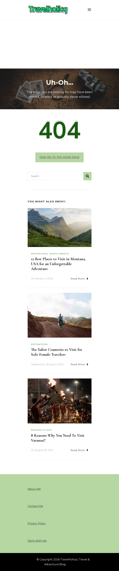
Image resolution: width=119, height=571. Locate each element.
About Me (34, 489)
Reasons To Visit (41, 430)
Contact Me (35, 506)
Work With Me (37, 540)
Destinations (39, 253)
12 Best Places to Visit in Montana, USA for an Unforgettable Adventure (58, 264)
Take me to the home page (59, 157)
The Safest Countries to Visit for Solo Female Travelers (56, 352)
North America (59, 253)
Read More (79, 278)
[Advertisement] (59, 44)
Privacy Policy (37, 523)
